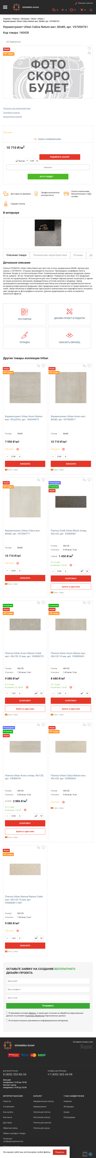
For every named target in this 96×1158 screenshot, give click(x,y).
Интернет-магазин (13, 1096)
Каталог (37, 1096)
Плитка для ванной (42, 1122)
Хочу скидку (46, 176)
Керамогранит (40, 1106)
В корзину (70, 578)
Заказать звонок (85, 3)
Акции (66, 1112)
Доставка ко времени (21, 194)
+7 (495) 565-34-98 (60, 1074)
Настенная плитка (41, 1117)
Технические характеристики (50, 255)
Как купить (8, 1112)
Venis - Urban (11, 470)
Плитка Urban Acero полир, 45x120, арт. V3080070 (24, 777)
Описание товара (16, 255)
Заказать (48, 167)
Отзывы (78, 255)
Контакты (7, 1117)
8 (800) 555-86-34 (14, 1074)
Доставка (7, 1122)
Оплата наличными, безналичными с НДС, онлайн (81, 194)
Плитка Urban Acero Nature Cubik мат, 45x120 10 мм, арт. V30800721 (24, 655)
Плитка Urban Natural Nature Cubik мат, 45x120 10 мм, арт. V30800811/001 (24, 899)
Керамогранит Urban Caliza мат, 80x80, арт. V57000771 (22, 532)
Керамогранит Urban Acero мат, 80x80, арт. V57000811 (68, 418)
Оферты (32, 1013)
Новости (7, 1101)
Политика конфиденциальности (13, 1139)
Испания (25, 19)
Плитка (15, 19)
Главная (7, 19)
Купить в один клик (71, 587)
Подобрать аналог (11, 112)
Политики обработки (34, 1016)
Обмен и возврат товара (14, 1133)
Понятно (59, 1152)
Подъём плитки (18, 204)
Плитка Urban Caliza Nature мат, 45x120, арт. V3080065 (68, 777)
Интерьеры (69, 1106)
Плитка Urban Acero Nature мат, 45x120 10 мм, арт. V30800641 (68, 655)
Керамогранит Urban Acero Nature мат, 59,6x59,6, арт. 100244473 (23, 418)
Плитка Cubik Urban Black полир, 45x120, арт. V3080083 (69, 532)
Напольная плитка (41, 1112)
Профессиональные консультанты (50, 193)
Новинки (68, 1101)
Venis (33, 19)
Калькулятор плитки (12, 116)
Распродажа (69, 1117)
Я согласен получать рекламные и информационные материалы (38, 1020)
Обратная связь (10, 1128)
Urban (40, 19)
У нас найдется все (74, 1096)
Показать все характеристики (17, 108)
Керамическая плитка (43, 1101)
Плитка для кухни (41, 1128)
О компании (8, 1106)
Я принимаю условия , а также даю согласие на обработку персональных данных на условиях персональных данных (44, 1014)
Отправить (48, 1005)
